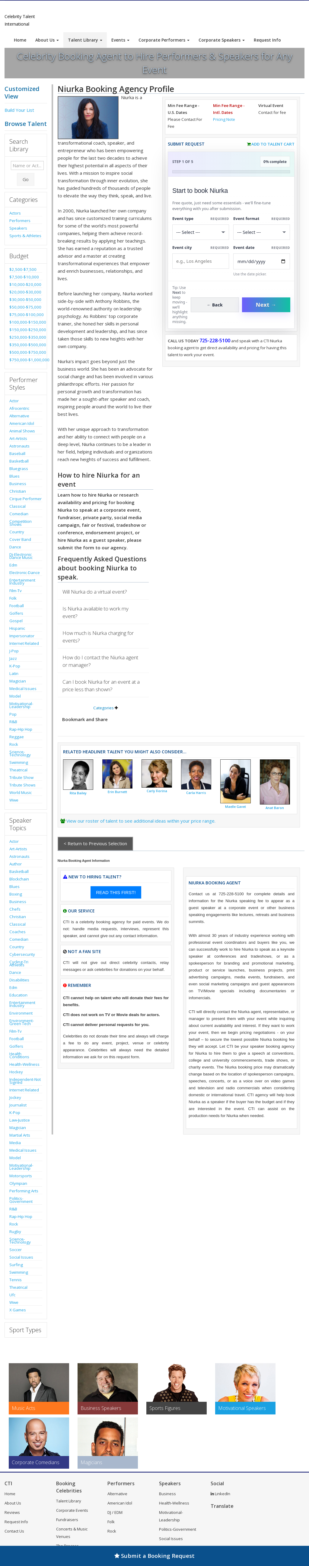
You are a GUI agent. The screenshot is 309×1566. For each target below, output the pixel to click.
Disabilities (19, 979)
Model (15, 696)
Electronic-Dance (24, 572)
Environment (21, 1013)
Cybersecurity (22, 954)
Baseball (17, 453)
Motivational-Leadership (21, 705)
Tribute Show (21, 777)
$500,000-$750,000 (25, 352)
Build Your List (19, 110)
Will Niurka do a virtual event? (94, 591)
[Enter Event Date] (261, 261)
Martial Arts (19, 1135)
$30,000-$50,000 (25, 299)
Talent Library (85, 40)
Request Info (267, 40)
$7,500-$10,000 (24, 276)
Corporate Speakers (222, 40)
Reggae (16, 736)
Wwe (13, 800)
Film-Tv (15, 590)
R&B (13, 721)
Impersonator (21, 635)
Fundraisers (67, 1519)
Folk (13, 598)
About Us (47, 40)
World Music (20, 792)
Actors (15, 213)
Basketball (19, 461)
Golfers (16, 613)
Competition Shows (20, 523)
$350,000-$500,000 (25, 344)
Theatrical (18, 769)
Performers (19, 220)
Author (15, 863)
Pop (13, 714)
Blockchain (19, 878)
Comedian (18, 513)
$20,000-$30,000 (25, 291)
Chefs (15, 909)
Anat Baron (275, 808)
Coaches (17, 931)
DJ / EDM (115, 1512)
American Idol (21, 423)
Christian (17, 491)
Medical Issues (23, 688)
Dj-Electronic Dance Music (21, 556)
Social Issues (21, 1257)
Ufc (12, 1294)
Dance (15, 546)
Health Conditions (19, 1055)
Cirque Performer (25, 498)
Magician (17, 681)
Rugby (15, 1231)
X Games (17, 1309)
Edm (13, 564)
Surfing (16, 1264)
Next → (266, 304)
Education (18, 994)
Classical (17, 506)
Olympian (18, 1183)
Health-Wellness (24, 1064)
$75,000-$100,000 (25, 314)
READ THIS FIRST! (115, 892)
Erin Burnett (117, 792)
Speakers (18, 228)
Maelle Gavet (235, 807)
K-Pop (14, 665)
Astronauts (19, 445)
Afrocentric (19, 408)
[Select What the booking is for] (200, 232)
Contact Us (14, 1531)
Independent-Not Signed (25, 1081)
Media (15, 1142)
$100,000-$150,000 (25, 322)
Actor (14, 400)
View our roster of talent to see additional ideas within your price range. (140, 821)
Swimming (18, 762)
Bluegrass (18, 468)
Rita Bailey (78, 793)
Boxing (15, 894)
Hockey (16, 1071)
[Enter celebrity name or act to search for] (27, 165)
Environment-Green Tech (21, 1022)
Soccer (15, 1249)
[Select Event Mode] (261, 232)
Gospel (16, 620)
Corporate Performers (164, 40)
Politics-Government (21, 1200)
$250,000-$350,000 (25, 337)
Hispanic (17, 628)
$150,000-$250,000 (25, 329)
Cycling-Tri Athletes (18, 963)
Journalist (18, 1104)
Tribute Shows (22, 784)
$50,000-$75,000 (25, 307)
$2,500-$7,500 (23, 269)
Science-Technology (20, 753)
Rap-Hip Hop (20, 729)
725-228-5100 (214, 340)
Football (16, 605)
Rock (13, 744)
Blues (14, 476)
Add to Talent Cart (273, 144)
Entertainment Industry (22, 582)
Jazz (13, 658)
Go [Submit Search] (26, 179)
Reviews (12, 1512)
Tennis (15, 1279)
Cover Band (20, 539)
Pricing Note (224, 119)
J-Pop (14, 650)
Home (20, 40)
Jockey (15, 1097)
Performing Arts (23, 1190)
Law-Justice (19, 1120)
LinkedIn (220, 1493)
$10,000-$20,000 (25, 284)
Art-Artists (18, 438)
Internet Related (24, 643)
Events (120, 40)
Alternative (19, 415)
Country (16, 531)
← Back (215, 305)
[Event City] (200, 261)
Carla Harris (196, 793)
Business (17, 483)
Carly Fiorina (157, 791)
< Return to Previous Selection (95, 843)
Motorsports (20, 1175)
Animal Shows (22, 430)
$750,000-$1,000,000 (25, 359)
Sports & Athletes (25, 235)
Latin (13, 673)
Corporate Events (72, 1510)
